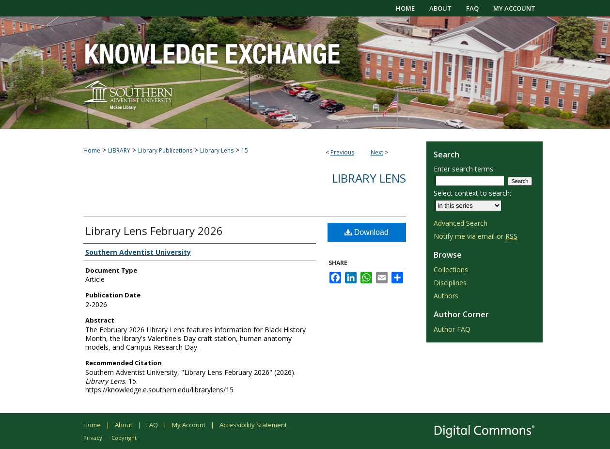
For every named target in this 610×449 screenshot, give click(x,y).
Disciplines (450, 282)
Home (91, 150)
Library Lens (217, 150)
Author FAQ (452, 329)
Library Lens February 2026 (154, 230)
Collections (451, 269)
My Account (188, 424)
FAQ (152, 424)
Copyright (124, 437)
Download (366, 232)
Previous (342, 152)
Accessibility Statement (253, 424)
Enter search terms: (464, 168)
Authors (446, 295)
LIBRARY (119, 150)
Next (377, 152)
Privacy (92, 437)
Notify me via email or (475, 236)
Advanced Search (460, 223)
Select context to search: (472, 193)
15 (244, 150)
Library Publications (165, 150)
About (123, 424)
